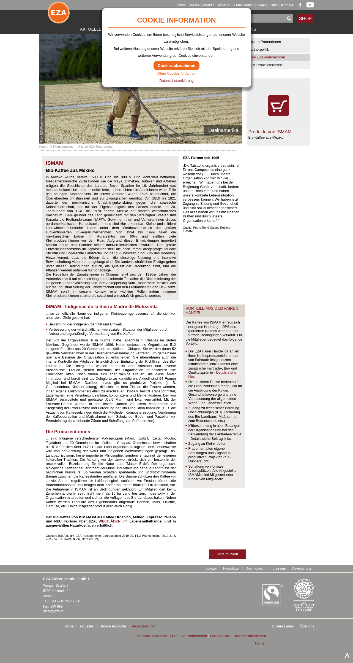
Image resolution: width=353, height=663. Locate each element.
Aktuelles (92, 29)
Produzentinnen (64, 146)
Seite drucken (227, 554)
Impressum (277, 568)
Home (180, 5)
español (224, 5)
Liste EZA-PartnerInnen (266, 57)
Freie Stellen (244, 5)
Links (273, 5)
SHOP (306, 18)
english (209, 5)
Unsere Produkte (113, 626)
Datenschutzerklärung (176, 81)
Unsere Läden (283, 626)
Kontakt (287, 5)
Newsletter (231, 568)
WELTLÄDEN (110, 521)
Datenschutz (301, 568)
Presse (194, 5)
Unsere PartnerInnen (264, 42)
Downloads (254, 568)
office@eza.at (53, 611)
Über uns (307, 626)
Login (261, 5)
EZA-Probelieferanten (265, 65)
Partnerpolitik (258, 49)
